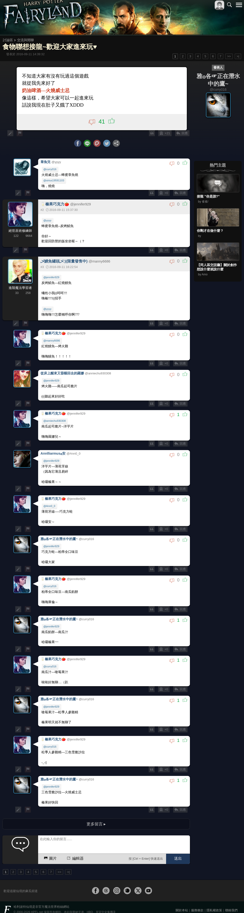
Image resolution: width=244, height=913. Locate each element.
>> (229, 56)
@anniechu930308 (55, 420)
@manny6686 (52, 342)
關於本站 (182, 901)
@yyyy (48, 222)
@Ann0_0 (50, 504)
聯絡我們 (231, 901)
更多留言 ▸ (96, 815)
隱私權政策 (214, 901)
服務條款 (197, 901)
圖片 (50, 849)
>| (238, 56)
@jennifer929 (52, 279)
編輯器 (75, 849)
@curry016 (50, 171)
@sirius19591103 (54, 182)
